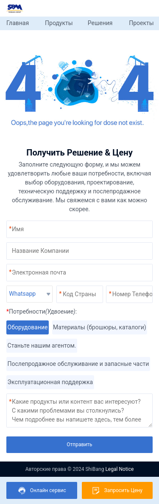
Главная (17, 23)
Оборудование (27, 327)
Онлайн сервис (42, 491)
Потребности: (41, 311)
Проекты (141, 23)
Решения (100, 23)
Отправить (79, 444)
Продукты (59, 23)
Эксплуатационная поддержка (50, 382)
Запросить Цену (117, 491)
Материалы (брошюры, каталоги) (100, 327)
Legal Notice (119, 469)
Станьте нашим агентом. (41, 346)
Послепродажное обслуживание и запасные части (78, 364)
